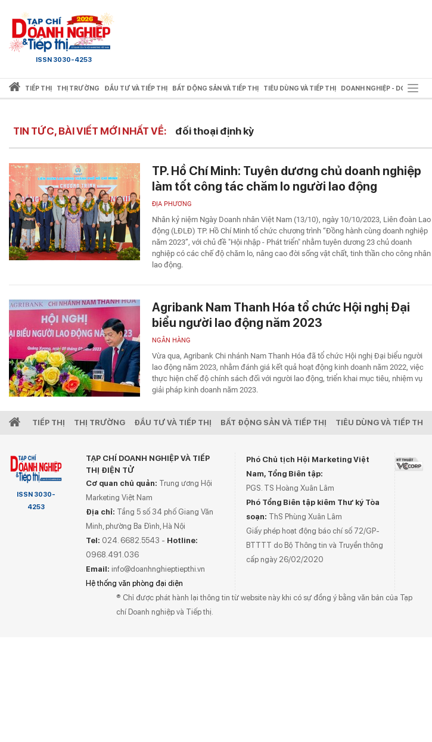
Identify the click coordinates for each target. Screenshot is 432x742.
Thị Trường (99, 422)
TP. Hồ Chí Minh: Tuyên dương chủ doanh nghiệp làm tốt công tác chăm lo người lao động (286, 179)
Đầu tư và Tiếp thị (173, 422)
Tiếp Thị (48, 422)
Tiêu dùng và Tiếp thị (380, 422)
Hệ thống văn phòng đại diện (134, 583)
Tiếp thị (38, 88)
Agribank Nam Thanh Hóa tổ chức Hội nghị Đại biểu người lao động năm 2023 (281, 315)
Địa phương (172, 204)
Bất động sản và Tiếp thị (273, 422)
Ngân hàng (171, 340)
